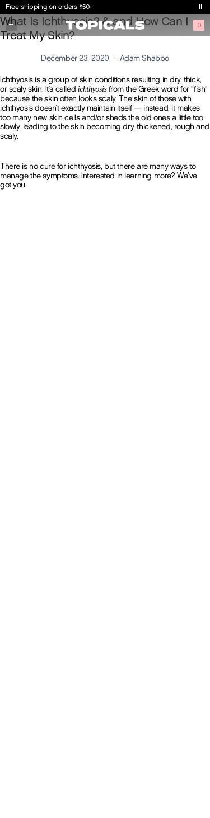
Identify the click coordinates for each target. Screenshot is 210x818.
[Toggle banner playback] (200, 6)
